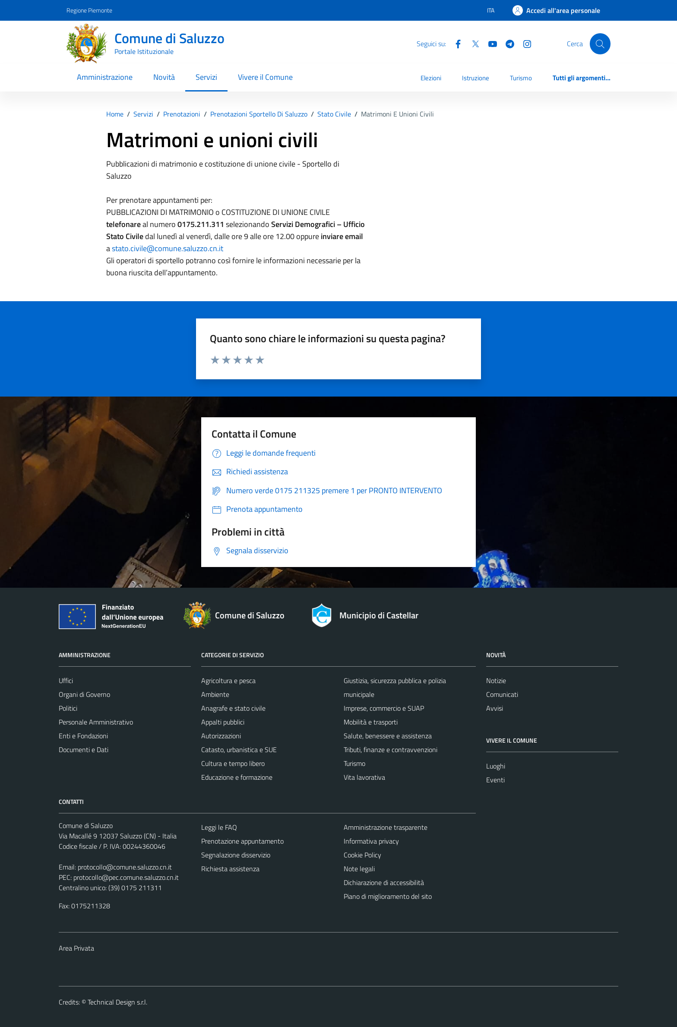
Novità (164, 77)
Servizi (206, 77)
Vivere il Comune (265, 77)
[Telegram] (506, 43)
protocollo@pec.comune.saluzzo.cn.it (126, 877)
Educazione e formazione (236, 777)
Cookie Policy (362, 855)
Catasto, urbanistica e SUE (239, 749)
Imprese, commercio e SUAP (384, 708)
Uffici (66, 680)
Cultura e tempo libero (233, 763)
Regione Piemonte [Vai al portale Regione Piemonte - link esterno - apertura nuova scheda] (89, 10)
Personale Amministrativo (96, 722)
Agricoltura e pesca (228, 680)
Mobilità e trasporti (371, 722)
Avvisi (494, 708)
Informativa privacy (371, 841)
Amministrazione (105, 77)
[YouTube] (489, 43)
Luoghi (495, 766)
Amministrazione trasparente (385, 827)
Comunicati (502, 694)
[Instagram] (523, 43)
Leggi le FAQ (219, 827)
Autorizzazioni (221, 736)
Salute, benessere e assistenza (388, 736)
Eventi (495, 780)
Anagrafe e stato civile (233, 708)
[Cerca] (600, 43)
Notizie (496, 680)
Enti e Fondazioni (83, 736)
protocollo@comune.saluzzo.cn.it (125, 867)
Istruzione (475, 78)
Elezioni (431, 78)
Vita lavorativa (364, 777)
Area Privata (76, 948)
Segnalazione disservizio (235, 855)
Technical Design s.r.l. (117, 1002)
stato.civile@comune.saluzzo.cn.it (167, 248)
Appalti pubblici (222, 722)
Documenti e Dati (83, 749)
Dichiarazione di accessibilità (384, 882)
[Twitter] (472, 43)
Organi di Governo (84, 694)
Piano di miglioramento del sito (388, 896)
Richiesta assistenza (230, 868)
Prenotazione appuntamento (242, 841)
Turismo (521, 78)
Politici (68, 708)
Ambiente (215, 694)
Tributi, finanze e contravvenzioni (390, 749)
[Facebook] (454, 43)
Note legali (359, 868)
